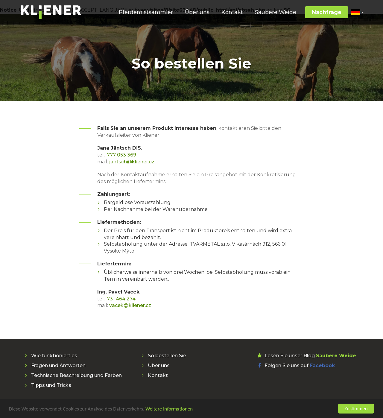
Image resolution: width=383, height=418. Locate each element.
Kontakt (232, 12)
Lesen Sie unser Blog (310, 355)
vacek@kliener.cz (130, 305)
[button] (357, 12)
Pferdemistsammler (146, 12)
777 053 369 (121, 155)
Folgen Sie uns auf (300, 365)
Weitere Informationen (169, 409)
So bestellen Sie (167, 355)
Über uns (197, 12)
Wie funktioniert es (54, 355)
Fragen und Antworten (58, 365)
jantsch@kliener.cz (131, 162)
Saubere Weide (275, 12)
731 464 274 (121, 299)
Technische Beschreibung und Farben (76, 375)
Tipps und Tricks (51, 385)
